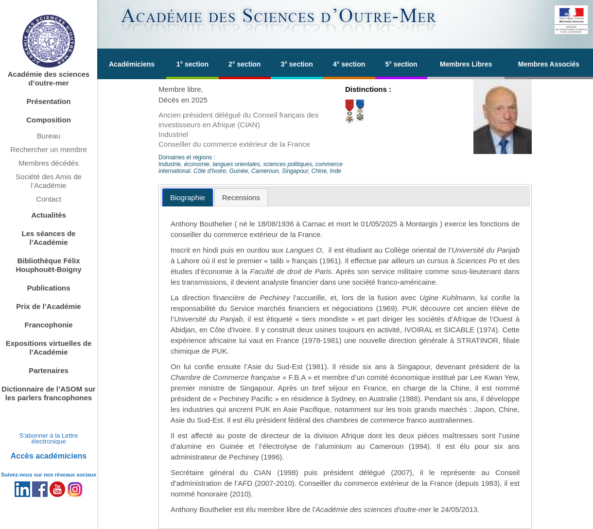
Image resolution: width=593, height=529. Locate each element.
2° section (244, 64)
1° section (192, 64)
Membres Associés (548, 64)
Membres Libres (466, 64)
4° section (349, 64)
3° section (297, 64)
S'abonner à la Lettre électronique (48, 438)
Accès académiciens (49, 456)
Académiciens (132, 64)
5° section (401, 64)
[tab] (187, 197)
